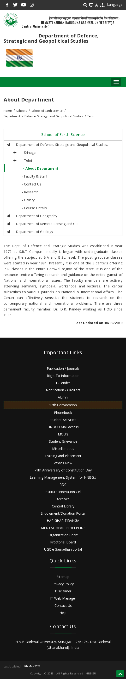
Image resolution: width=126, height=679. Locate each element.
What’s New (63, 463)
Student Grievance (63, 441)
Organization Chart (63, 535)
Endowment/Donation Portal (63, 513)
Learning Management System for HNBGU (63, 477)
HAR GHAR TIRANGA (63, 520)
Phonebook (63, 412)
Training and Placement (63, 455)
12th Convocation (63, 405)
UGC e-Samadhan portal (63, 549)
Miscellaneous (63, 448)
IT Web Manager (63, 598)
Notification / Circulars (63, 390)
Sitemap (63, 576)
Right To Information (63, 375)
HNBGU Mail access (63, 427)
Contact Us (63, 605)
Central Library (63, 506)
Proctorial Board (63, 542)
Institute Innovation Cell (63, 491)
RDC (63, 484)
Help (63, 612)
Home (8, 111)
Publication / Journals (63, 368)
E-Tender (63, 383)
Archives (63, 499)
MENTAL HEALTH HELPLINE (63, 527)
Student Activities (63, 419)
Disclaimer (63, 591)
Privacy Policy (63, 584)
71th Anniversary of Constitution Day (63, 470)
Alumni (63, 397)
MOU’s (63, 434)
